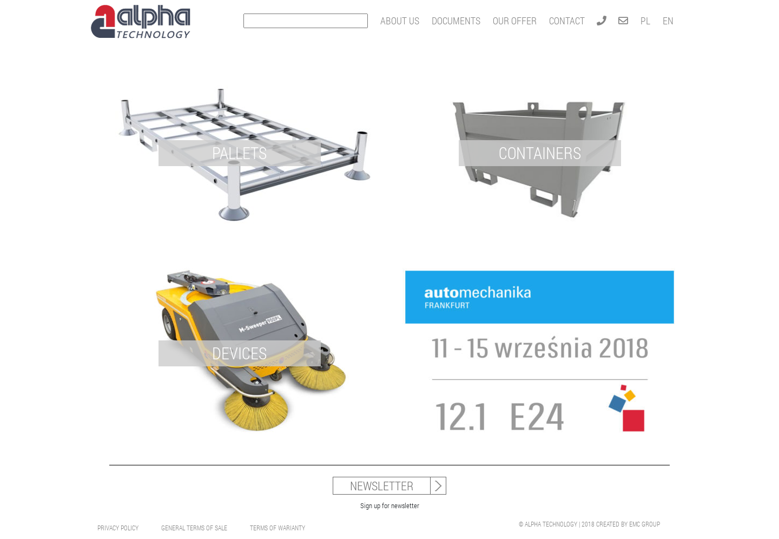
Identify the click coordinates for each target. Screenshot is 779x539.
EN (668, 20)
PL (645, 20)
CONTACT (567, 20)
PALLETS (239, 152)
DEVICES (239, 353)
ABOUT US (399, 20)
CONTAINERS (540, 152)
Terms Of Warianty (277, 527)
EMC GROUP (644, 524)
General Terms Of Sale (194, 527)
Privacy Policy (117, 527)
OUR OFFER (515, 20)
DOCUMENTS (456, 20)
